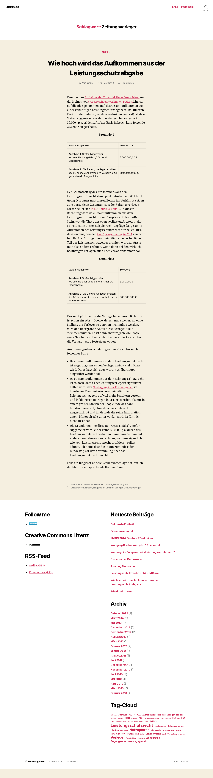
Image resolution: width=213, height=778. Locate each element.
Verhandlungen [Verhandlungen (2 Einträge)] (172, 743)
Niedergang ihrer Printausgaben (115, 396)
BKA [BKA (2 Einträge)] (181, 724)
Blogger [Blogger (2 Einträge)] (113, 727)
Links (175, 6)
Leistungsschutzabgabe (117, 493)
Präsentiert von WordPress (64, 770)
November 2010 (121, 678)
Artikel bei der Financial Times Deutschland (114, 98)
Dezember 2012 (121, 636)
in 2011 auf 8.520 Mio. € (107, 213)
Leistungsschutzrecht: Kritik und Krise (137, 582)
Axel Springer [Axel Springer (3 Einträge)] (168, 724)
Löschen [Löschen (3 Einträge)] (115, 739)
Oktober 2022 (120, 622)
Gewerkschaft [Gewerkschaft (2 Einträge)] (121, 731)
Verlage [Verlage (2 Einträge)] (182, 743)
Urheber (110, 496)
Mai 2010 (117, 687)
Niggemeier (99, 496)
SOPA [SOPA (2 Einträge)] (113, 743)
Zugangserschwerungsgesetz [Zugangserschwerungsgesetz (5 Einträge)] (129, 750)
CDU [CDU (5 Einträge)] (127, 726)
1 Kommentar (128, 83)
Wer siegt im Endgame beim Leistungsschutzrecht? (146, 561)
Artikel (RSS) (37, 574)
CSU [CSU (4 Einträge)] (141, 727)
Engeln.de (12, 6)
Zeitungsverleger (133, 496)
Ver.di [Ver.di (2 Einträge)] (164, 743)
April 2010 (118, 692)
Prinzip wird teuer (123, 600)
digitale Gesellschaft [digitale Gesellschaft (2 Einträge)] (152, 727)
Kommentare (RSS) (41, 581)
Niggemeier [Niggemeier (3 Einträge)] (156, 739)
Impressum (187, 6)
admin (89, 83)
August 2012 (119, 645)
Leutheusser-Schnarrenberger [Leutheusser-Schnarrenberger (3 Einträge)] (169, 735)
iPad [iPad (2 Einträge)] (146, 731)
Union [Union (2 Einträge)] (142, 743)
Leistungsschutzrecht (81, 496)
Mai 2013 (117, 631)
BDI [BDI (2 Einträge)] (177, 724)
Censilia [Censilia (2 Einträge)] (134, 727)
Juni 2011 (117, 669)
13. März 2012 (107, 83)
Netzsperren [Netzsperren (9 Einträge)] (139, 739)
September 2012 (122, 641)
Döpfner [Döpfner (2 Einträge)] (168, 727)
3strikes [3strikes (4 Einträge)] (122, 723)
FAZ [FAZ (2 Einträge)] (178, 727)
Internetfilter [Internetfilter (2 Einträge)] (138, 731)
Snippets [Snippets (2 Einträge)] (179, 739)
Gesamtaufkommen (94, 493)
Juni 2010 (117, 683)
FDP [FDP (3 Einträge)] (183, 727)
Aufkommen (77, 493)
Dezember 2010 (121, 673)
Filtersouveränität (123, 540)
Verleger (119, 496)
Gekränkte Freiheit (123, 533)
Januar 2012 (119, 659)
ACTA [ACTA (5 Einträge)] (132, 723)
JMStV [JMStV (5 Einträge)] (153, 730)
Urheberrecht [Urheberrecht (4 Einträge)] (153, 742)
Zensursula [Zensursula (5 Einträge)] (153, 746)
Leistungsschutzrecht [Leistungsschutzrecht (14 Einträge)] (132, 734)
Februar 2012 (120, 655)
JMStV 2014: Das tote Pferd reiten (134, 547)
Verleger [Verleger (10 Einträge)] (118, 746)
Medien (106, 52)
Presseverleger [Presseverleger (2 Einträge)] (168, 739)
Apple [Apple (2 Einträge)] (139, 724)
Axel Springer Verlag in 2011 (116, 239)
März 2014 (118, 627)
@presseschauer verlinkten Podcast (118, 102)
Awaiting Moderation (125, 575)
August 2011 (119, 664)
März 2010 (118, 697)
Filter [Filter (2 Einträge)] (112, 731)
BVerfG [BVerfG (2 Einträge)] (120, 727)
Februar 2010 (120, 702)
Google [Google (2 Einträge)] (130, 731)
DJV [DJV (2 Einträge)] (162, 727)
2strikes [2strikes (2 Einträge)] (114, 724)
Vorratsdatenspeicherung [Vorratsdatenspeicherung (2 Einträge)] (135, 747)
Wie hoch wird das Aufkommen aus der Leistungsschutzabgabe (106, 67)
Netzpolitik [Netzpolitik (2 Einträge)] (124, 739)
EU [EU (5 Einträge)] (174, 726)
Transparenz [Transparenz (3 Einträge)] (133, 743)
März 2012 (118, 650)
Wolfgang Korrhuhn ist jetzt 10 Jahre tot (138, 554)
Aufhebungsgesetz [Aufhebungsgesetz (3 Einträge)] (151, 724)
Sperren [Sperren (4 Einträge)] (120, 742)
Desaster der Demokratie (128, 568)
